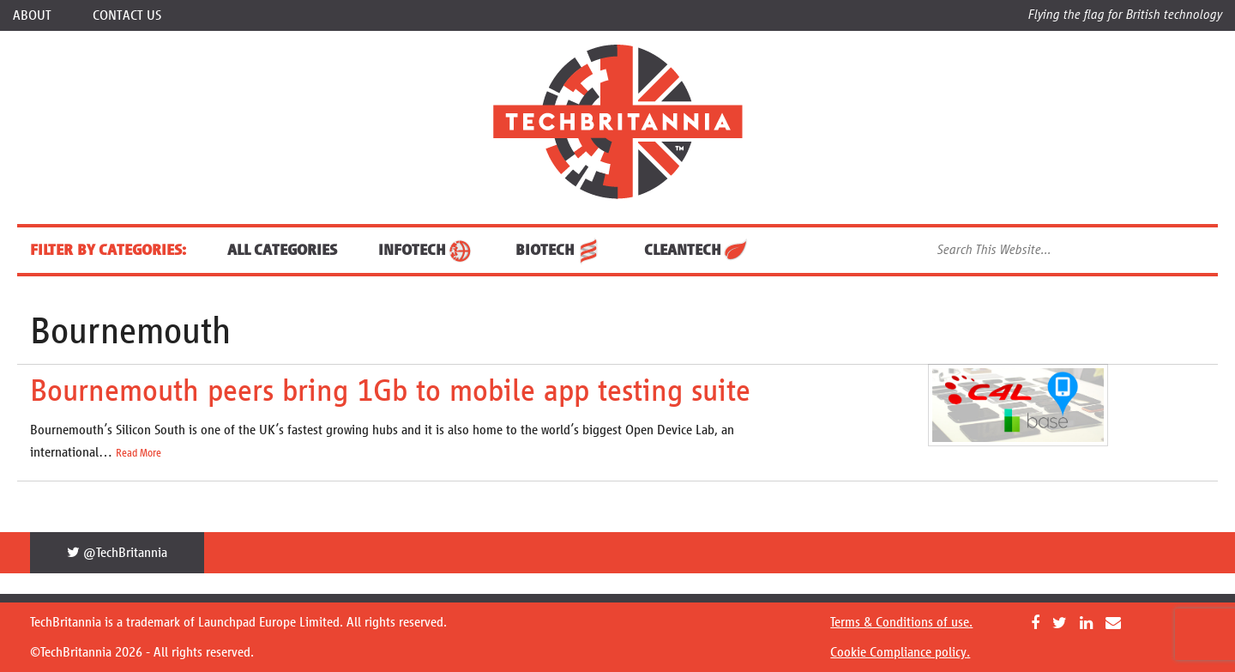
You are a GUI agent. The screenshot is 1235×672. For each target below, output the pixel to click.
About (32, 15)
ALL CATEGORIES (282, 249)
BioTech (559, 249)
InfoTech (426, 249)
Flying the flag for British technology (1125, 14)
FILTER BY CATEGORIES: (108, 249)
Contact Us (127, 15)
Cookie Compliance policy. (900, 652)
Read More (138, 453)
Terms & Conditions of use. (901, 621)
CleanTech (697, 249)
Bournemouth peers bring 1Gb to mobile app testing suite (390, 390)
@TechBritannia (117, 552)
